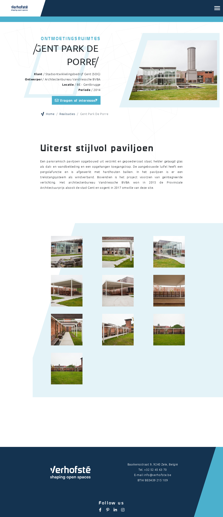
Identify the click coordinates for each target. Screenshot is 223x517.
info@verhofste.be (157, 475)
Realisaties (67, 114)
